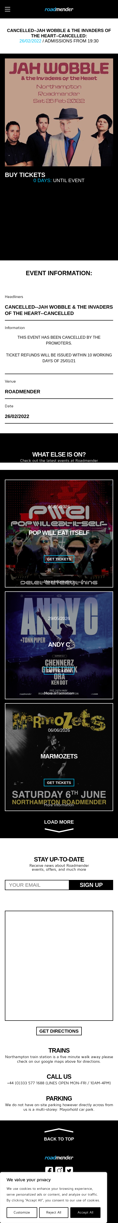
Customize (22, 1212)
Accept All (85, 1212)
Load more (59, 826)
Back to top (59, 1135)
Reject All (53, 1212)
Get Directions (59, 1031)
